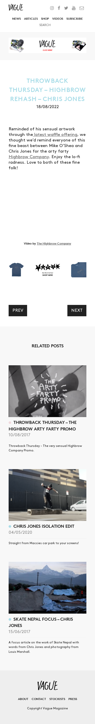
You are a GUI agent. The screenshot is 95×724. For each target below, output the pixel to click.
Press (72, 699)
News (16, 18)
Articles (31, 18)
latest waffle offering (55, 135)
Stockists (57, 699)
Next (77, 310)
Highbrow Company (29, 157)
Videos (57, 18)
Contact (39, 699)
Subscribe (74, 18)
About (23, 699)
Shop (45, 18)
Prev (17, 310)
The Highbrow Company (54, 243)
